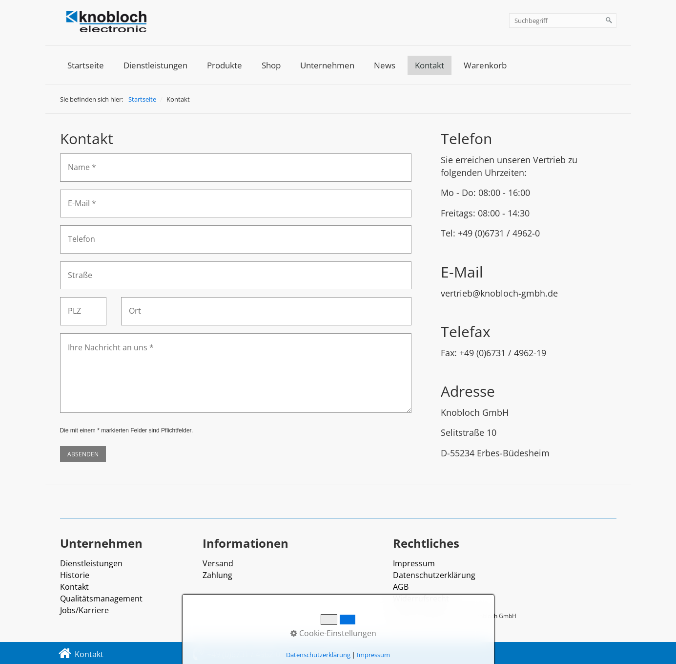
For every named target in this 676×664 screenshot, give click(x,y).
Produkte (224, 65)
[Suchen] (609, 20)
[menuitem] (85, 65)
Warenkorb (485, 65)
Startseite (85, 65)
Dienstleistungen (155, 65)
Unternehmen (327, 65)
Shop (271, 65)
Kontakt (429, 65)
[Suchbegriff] (562, 20)
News (384, 65)
